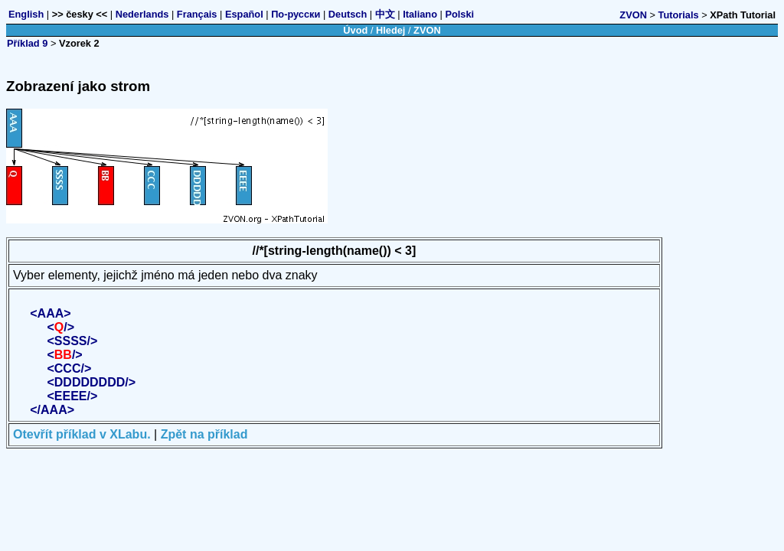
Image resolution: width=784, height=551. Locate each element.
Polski (459, 14)
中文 (385, 14)
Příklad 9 (27, 43)
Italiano (420, 14)
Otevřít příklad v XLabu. (82, 434)
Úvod (355, 30)
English (26, 14)
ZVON (633, 15)
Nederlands (142, 14)
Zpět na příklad (204, 434)
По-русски (295, 14)
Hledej (390, 30)
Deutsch (348, 14)
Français (197, 14)
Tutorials (678, 15)
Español (244, 14)
